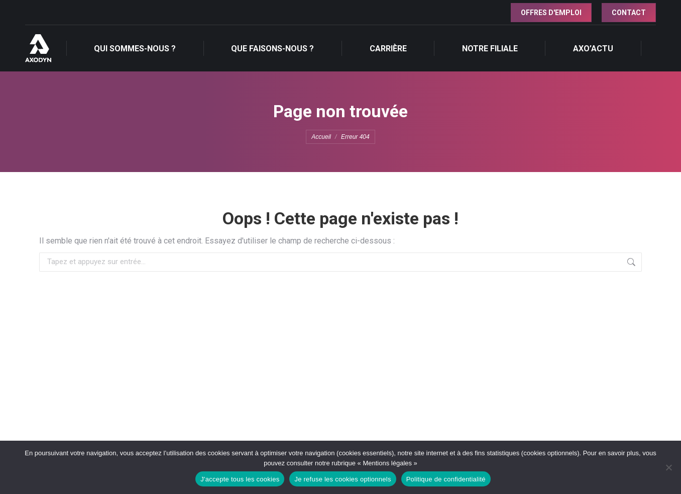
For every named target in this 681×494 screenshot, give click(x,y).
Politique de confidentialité (446, 479)
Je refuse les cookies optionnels (342, 479)
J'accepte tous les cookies (239, 479)
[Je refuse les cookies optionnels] (668, 467)
